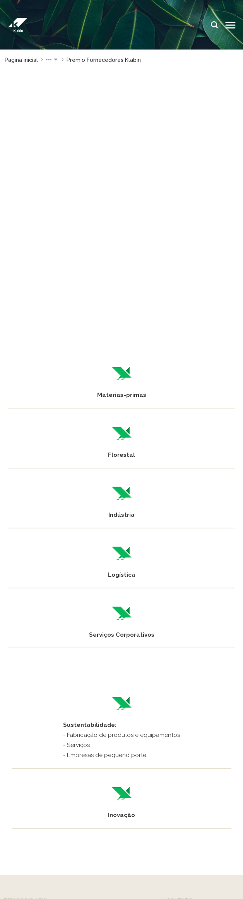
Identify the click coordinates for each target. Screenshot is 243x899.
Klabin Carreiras (26, 757)
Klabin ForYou (105, 680)
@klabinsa (213, 805)
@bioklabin (30, 813)
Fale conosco (185, 680)
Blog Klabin (101, 717)
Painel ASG (100, 704)
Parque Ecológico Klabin (39, 723)
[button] (52, 60)
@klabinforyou (34, 820)
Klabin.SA (140, 805)
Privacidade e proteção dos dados (121, 893)
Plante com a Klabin (113, 692)
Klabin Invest (176, 812)
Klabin (111, 806)
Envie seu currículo (192, 692)
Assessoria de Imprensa (200, 704)
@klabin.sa (30, 806)
